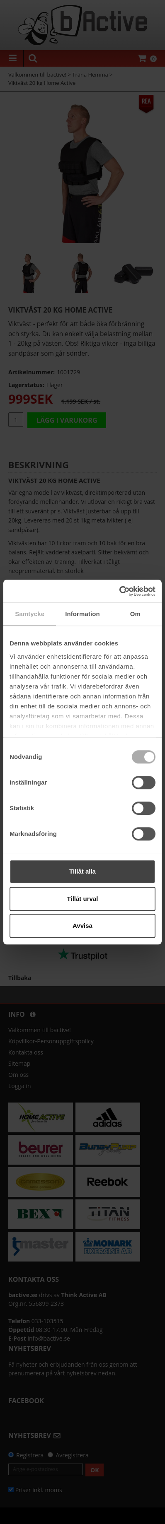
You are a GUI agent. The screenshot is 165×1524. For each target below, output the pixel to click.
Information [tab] (82, 613)
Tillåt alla (82, 871)
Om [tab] (135, 613)
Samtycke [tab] (29, 613)
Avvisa (82, 925)
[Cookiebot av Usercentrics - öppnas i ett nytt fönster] (119, 591)
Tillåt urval (82, 898)
